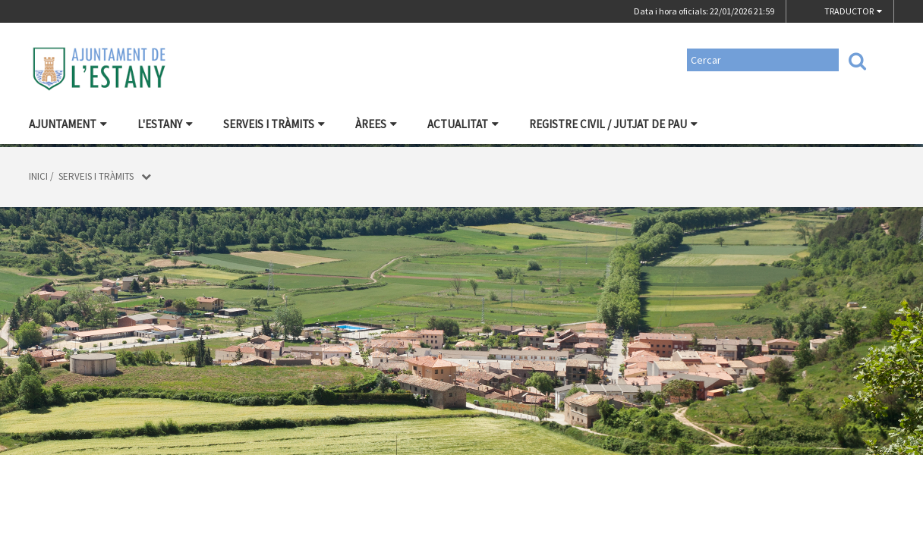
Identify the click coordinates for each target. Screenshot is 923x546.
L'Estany (165, 124)
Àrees (376, 124)
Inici (38, 176)
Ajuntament (68, 124)
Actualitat (463, 124)
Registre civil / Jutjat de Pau (613, 124)
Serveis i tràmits (274, 124)
